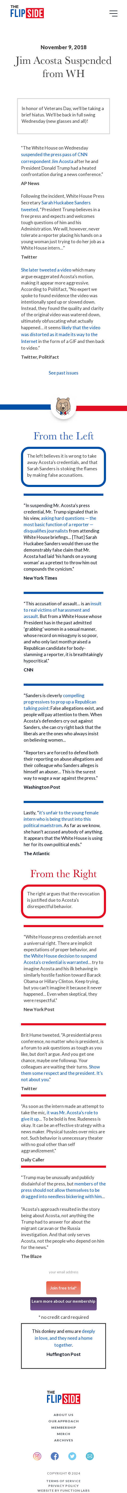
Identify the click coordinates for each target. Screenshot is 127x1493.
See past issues (63, 373)
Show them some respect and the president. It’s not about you (62, 1073)
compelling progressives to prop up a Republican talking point (60, 702)
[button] (114, 15)
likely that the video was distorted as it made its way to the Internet (60, 334)
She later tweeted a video (46, 270)
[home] (26, 12)
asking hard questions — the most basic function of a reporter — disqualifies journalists (60, 524)
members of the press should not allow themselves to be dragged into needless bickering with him (63, 1190)
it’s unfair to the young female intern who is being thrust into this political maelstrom (61, 819)
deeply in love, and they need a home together (65, 1338)
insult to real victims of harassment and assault (62, 610)
